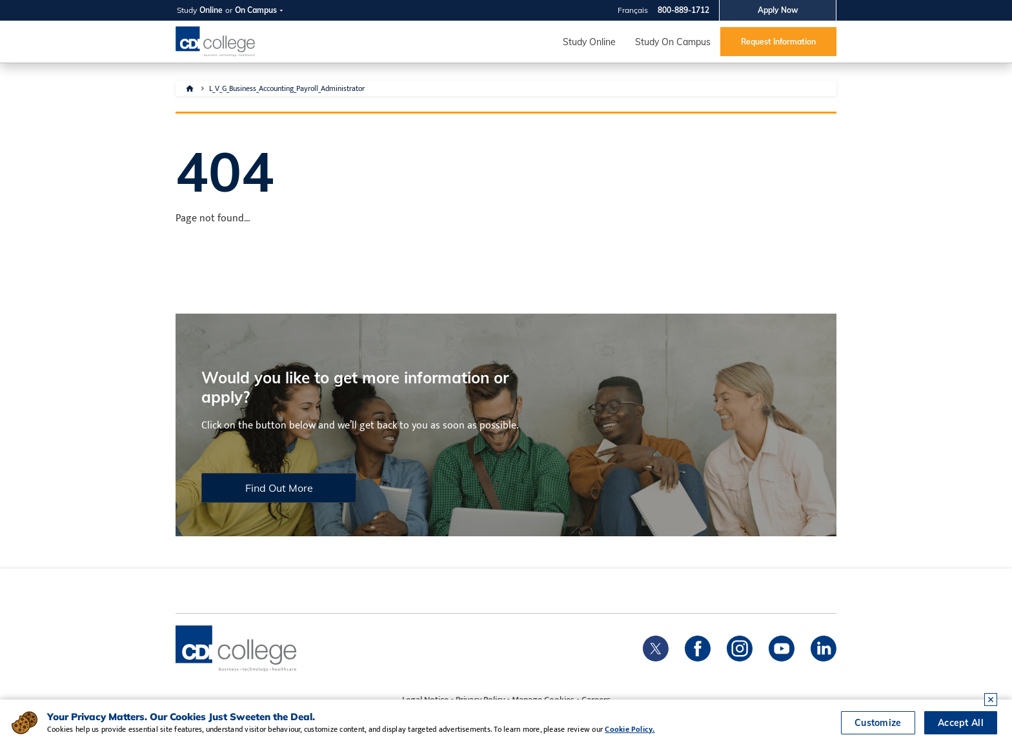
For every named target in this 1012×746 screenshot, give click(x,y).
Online (211, 10)
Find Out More (279, 487)
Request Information (778, 41)
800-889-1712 (683, 10)
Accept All (961, 723)
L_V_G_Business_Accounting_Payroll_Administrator (287, 88)
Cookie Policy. (629, 729)
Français (633, 10)
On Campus (256, 10)
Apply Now (778, 10)
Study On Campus (673, 42)
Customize (878, 723)
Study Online (589, 42)
